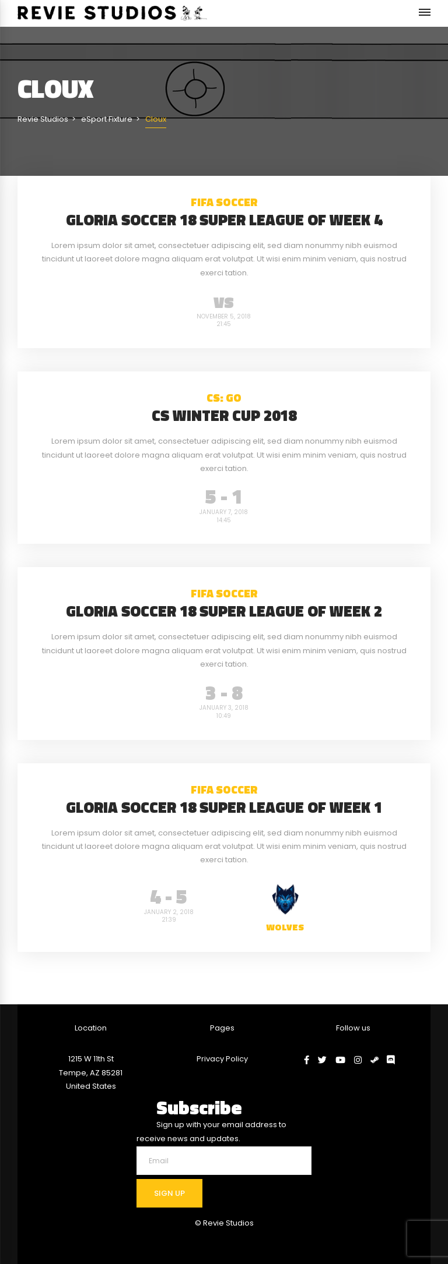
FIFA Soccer (224, 201)
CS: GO (224, 397)
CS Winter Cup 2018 (224, 415)
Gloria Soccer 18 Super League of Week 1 (224, 807)
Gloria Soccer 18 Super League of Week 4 (224, 219)
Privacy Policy (222, 1058)
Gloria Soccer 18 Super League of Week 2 (224, 611)
